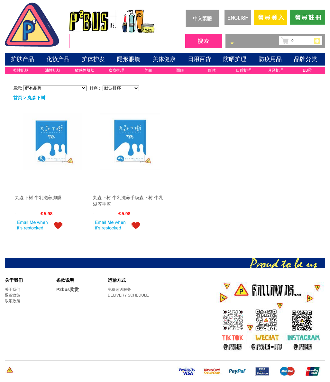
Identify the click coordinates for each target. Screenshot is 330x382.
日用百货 (199, 59)
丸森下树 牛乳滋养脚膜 (38, 197)
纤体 (212, 70)
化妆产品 (57, 59)
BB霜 (307, 70)
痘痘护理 (116, 70)
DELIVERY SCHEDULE (128, 295)
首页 (17, 97)
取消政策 (12, 301)
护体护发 (93, 59)
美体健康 (164, 59)
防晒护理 (234, 59)
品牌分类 (305, 59)
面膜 (180, 70)
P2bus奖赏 (67, 289)
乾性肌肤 (21, 70)
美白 (148, 70)
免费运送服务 (119, 289)
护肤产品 (22, 59)
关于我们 (12, 289)
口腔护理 (244, 70)
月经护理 (275, 70)
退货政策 (12, 295)
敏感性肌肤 (84, 70)
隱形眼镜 (128, 59)
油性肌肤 (52, 70)
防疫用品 (270, 59)
